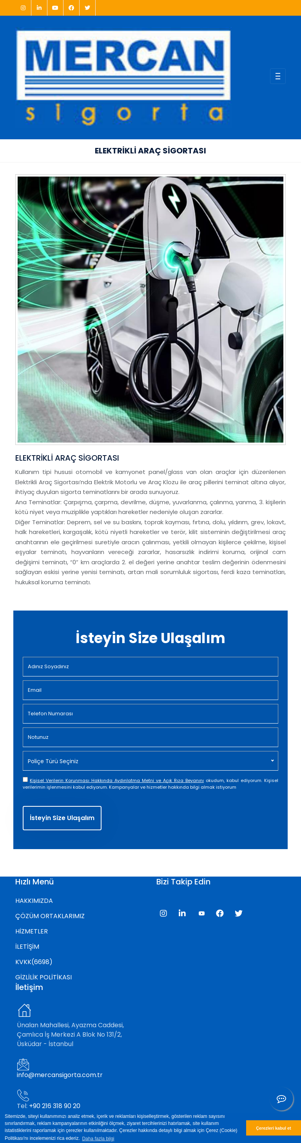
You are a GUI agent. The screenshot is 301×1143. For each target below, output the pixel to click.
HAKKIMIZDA (34, 900)
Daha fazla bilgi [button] (98, 1138)
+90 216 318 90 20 (54, 1105)
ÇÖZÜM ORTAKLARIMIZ (50, 916)
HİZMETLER (31, 931)
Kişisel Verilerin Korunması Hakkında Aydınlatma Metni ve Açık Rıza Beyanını (117, 780)
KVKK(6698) (34, 961)
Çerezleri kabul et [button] (273, 1128)
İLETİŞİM (27, 946)
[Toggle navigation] (278, 76)
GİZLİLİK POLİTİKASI (43, 977)
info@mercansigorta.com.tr (60, 1074)
